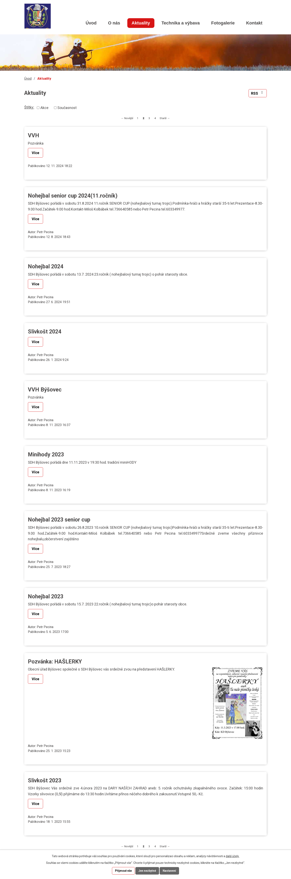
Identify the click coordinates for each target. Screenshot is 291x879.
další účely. (232, 856)
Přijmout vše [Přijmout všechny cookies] (123, 870)
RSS (258, 93)
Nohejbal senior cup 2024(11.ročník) (72, 196)
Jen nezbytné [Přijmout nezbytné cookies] (147, 870)
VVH (33, 135)
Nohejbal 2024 (45, 266)
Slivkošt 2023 (44, 780)
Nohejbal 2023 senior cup (59, 519)
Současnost (67, 108)
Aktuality (141, 22)
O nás (114, 22)
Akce (44, 108)
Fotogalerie (223, 22)
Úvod (91, 22)
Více (35, 153)
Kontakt (254, 22)
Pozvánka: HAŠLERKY (55, 661)
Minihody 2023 (46, 454)
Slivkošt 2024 (44, 331)
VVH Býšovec (45, 389)
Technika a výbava (180, 22)
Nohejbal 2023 (45, 596)
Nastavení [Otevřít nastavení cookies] (169, 870)
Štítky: (29, 107)
